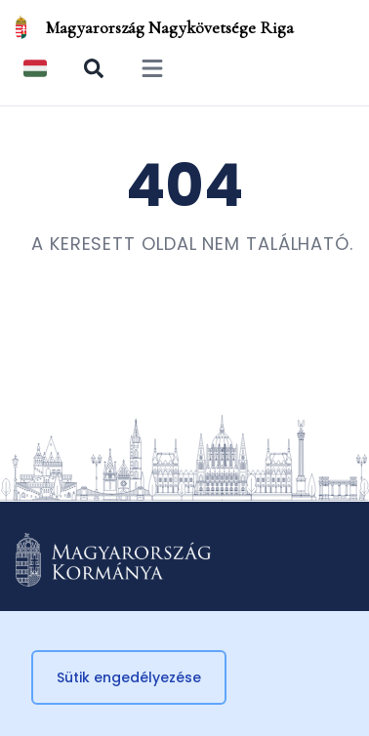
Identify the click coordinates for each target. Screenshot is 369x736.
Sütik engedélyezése (129, 677)
